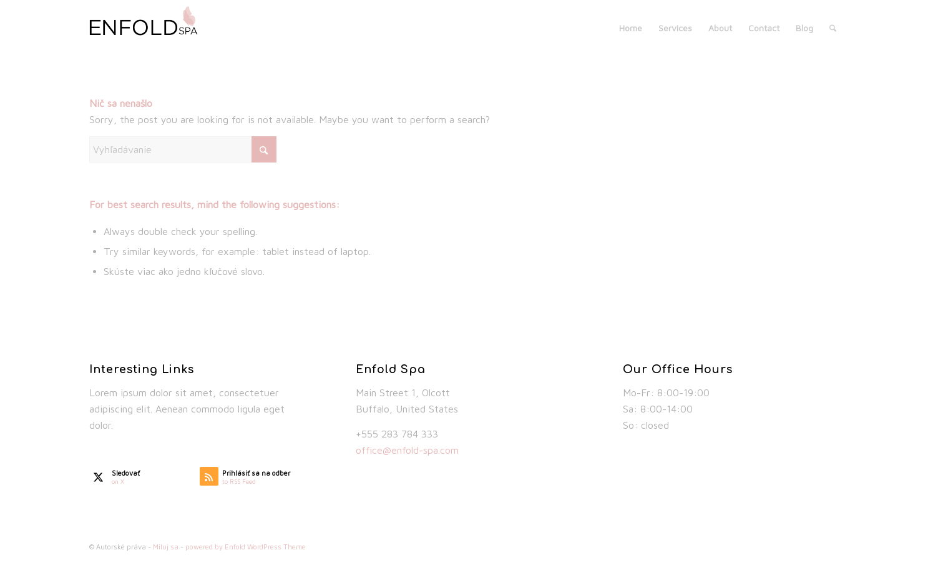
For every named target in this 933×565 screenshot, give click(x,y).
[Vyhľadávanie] (832, 28)
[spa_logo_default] (150, 28)
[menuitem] (630, 28)
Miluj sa (165, 546)
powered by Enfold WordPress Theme (245, 546)
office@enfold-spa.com (407, 450)
